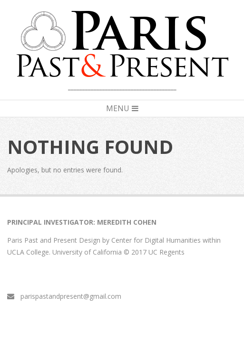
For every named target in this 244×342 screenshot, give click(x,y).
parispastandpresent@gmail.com (70, 296)
